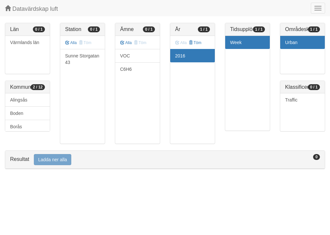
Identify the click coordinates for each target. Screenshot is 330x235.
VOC (125, 55)
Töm (195, 42)
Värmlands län (24, 42)
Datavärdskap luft (31, 8)
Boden (16, 113)
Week (236, 42)
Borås (16, 126)
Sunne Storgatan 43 (82, 59)
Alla (71, 42)
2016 (180, 55)
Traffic (291, 99)
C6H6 (126, 69)
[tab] (165, 160)
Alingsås (18, 99)
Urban (291, 42)
